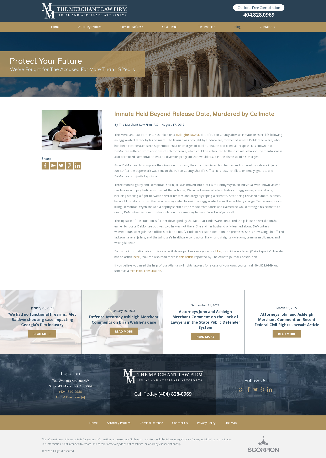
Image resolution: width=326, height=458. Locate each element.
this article (186, 257)
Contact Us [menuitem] (267, 27)
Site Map (231, 423)
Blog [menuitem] (237, 27)
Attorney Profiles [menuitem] (89, 27)
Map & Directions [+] (70, 397)
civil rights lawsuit (188, 135)
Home (93, 423)
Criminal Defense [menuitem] (131, 27)
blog (218, 251)
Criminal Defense (151, 423)
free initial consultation (145, 271)
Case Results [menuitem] (170, 27)
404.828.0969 (258, 14)
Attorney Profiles (119, 423)
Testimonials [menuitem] (206, 27)
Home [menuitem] (55, 27)
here (136, 257)
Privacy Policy (206, 423)
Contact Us (180, 423)
